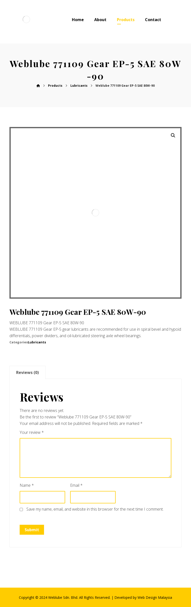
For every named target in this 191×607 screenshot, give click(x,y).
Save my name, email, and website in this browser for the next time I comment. (95, 509)
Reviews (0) (27, 372)
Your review (32, 432)
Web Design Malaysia (155, 597)
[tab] (27, 372)
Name (27, 485)
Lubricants (37, 342)
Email (76, 485)
